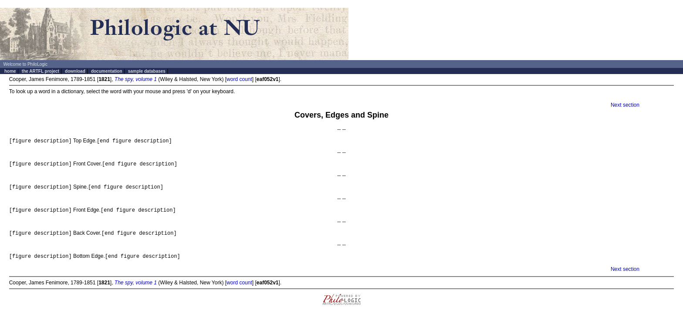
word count (239, 79)
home (10, 71)
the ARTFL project (40, 71)
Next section (625, 105)
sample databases (147, 71)
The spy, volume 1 (136, 79)
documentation (106, 71)
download (75, 71)
